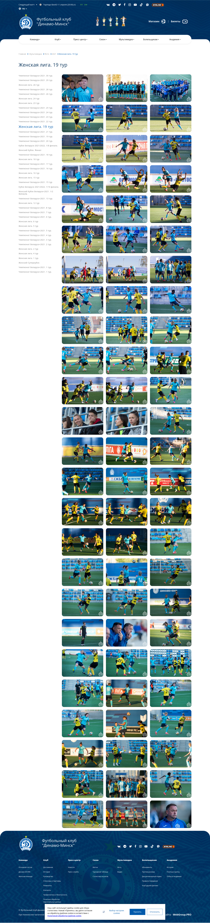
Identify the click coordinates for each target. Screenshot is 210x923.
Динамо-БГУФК (24, 872)
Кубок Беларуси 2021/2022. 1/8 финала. (38, 146)
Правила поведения (150, 881)
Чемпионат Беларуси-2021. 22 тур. (36, 121)
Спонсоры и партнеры (52, 881)
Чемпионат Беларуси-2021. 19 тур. (36, 136)
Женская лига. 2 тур (28, 249)
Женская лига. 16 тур (29, 173)
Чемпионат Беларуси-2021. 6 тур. (35, 217)
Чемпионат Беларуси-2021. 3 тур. (35, 240)
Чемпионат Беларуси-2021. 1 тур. (35, 267)
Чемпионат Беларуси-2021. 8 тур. (35, 208)
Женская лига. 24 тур (29, 99)
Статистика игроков (100, 877)
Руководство (48, 877)
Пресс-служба (73, 872)
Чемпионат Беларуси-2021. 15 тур (35, 182)
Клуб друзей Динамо (150, 886)
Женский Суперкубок (29, 263)
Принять (137, 912)
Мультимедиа (35, 54)
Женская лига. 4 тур (28, 254)
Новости (71, 867)
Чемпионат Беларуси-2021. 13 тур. (36, 199)
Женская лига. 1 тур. (29, 258)
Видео (119, 872)
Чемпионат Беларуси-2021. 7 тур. (35, 212)
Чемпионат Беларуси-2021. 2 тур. (35, 244)
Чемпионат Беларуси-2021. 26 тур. (36, 94)
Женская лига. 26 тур (29, 85)
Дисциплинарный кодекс (152, 877)
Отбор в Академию (174, 877)
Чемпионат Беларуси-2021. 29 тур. (36, 80)
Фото (47, 54)
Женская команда (25, 877)
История (46, 872)
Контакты (47, 890)
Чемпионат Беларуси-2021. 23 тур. (36, 117)
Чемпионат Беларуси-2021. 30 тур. (36, 76)
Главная (22, 54)
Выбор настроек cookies (112, 911)
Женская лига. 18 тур (29, 159)
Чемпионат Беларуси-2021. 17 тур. (36, 164)
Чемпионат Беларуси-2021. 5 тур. (35, 231)
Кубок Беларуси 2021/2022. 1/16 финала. (39, 187)
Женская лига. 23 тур (29, 103)
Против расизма (148, 872)
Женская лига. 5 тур (28, 226)
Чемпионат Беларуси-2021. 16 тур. (36, 169)
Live (85, 5)
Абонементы (147, 867)
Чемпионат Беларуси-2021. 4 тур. (35, 235)
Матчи (95, 867)
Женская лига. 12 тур (29, 203)
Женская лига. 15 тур (29, 178)
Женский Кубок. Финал (30, 150)
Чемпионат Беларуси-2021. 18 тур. (36, 155)
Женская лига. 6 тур (28, 221)
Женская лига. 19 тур (36, 127)
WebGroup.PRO (182, 914)
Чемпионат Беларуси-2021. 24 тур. (36, 112)
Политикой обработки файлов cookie (64, 915)
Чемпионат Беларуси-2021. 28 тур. (36, 89)
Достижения (48, 867)
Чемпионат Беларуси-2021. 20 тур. (36, 141)
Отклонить (155, 912)
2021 (54, 54)
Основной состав (25, 867)
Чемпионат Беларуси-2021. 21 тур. (36, 132)
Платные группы (173, 872)
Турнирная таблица (100, 872)
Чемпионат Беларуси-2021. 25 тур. (36, 108)
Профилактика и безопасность (55, 895)
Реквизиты (47, 886)
